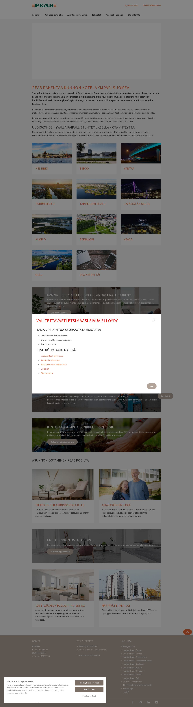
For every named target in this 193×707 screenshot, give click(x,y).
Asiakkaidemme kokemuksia (54, 364)
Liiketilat (45, 368)
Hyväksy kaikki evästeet (89, 683)
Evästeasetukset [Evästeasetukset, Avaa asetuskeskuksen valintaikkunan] (89, 696)
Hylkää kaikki (89, 689)
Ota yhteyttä (47, 373)
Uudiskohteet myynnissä (52, 355)
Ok (151, 386)
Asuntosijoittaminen (50, 360)
